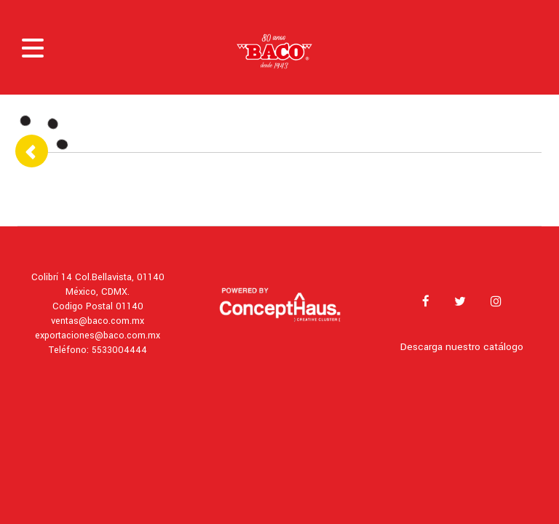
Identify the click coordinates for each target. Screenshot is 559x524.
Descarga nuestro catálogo (461, 347)
